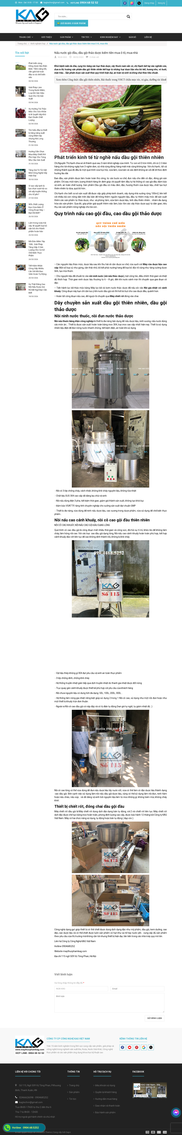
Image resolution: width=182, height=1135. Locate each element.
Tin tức (86, 37)
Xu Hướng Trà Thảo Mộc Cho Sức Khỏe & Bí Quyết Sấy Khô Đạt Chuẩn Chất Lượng (37, 114)
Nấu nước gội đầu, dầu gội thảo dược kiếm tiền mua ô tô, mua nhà (96, 52)
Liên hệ (148, 37)
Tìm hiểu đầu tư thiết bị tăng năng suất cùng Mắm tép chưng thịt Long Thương (38, 136)
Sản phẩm (73, 1092)
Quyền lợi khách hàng (105, 1092)
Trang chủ (73, 1085)
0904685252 (41, 1097)
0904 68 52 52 (89, 2)
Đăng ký (161, 3)
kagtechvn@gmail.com (52, 2)
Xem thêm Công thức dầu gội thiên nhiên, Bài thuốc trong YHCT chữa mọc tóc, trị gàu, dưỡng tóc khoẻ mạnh (114, 79)
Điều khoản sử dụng (104, 1085)
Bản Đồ (132, 37)
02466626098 (26, 1097)
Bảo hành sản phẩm (104, 1112)
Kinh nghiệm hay (110, 37)
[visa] (156, 1132)
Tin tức (71, 1099)
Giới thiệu (46, 37)
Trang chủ (26, 37)
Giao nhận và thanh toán (106, 1105)
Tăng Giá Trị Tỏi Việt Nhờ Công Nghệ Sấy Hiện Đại (38, 173)
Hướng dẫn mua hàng (105, 1099)
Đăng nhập (149, 3)
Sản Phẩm (66, 37)
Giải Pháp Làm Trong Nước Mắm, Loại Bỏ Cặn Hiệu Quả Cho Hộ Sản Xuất (37, 93)
